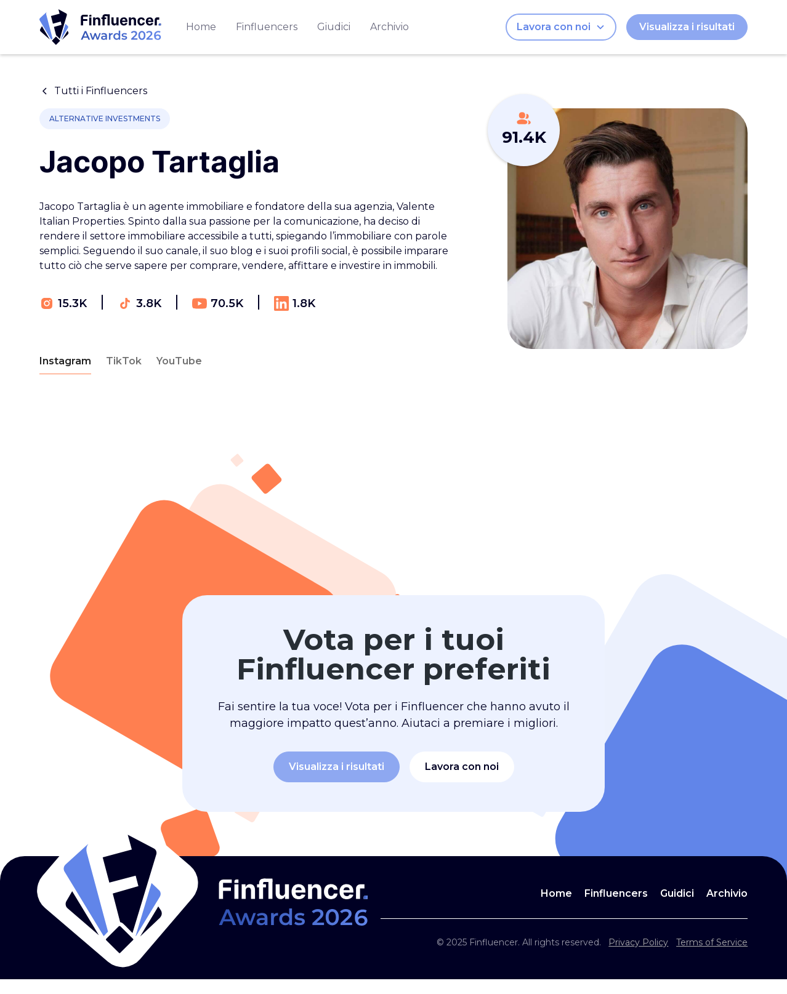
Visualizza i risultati (687, 27)
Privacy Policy (638, 942)
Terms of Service (712, 942)
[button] (561, 27)
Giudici (333, 27)
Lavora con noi (462, 766)
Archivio (389, 27)
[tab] (65, 361)
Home (201, 27)
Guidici (677, 893)
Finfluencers (266, 27)
